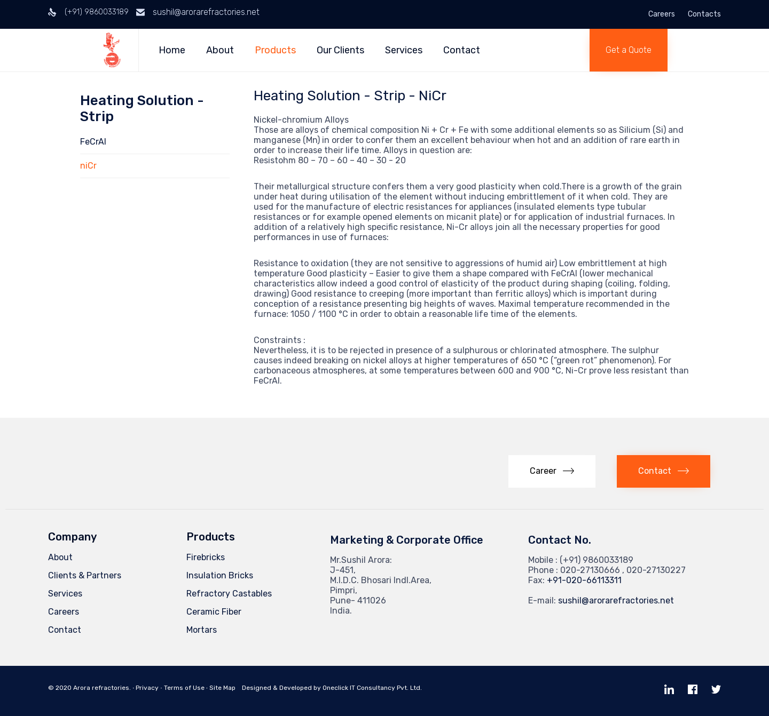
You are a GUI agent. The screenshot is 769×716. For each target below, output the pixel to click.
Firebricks (205, 557)
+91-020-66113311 (584, 580)
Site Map (222, 687)
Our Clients (341, 50)
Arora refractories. (102, 687)
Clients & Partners (84, 575)
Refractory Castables (229, 593)
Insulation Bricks (219, 575)
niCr (88, 166)
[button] (629, 50)
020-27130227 (656, 570)
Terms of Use (184, 687)
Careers (661, 14)
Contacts (704, 14)
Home (173, 50)
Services (405, 50)
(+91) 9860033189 (97, 12)
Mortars (201, 630)
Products (276, 50)
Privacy (147, 687)
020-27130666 (590, 570)
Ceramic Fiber (213, 612)
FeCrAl (93, 142)
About (221, 50)
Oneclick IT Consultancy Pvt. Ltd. (372, 687)
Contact (462, 50)
